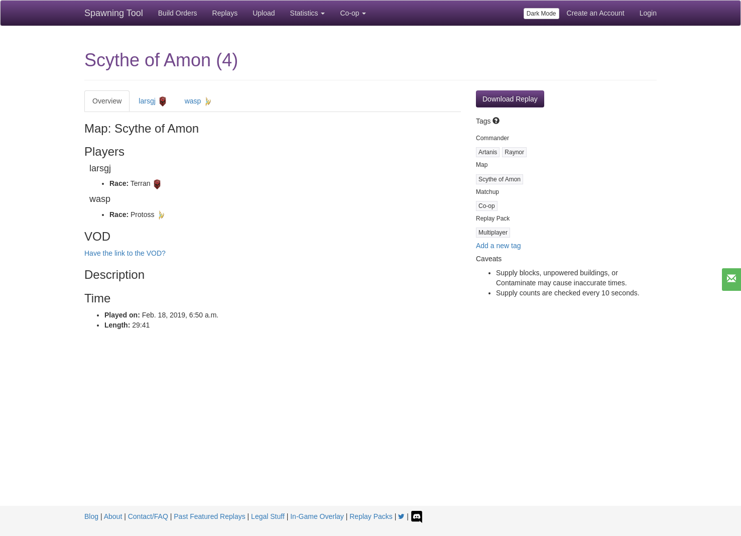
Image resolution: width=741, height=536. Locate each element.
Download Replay (510, 99)
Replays (225, 13)
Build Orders (177, 13)
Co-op (486, 205)
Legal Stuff (268, 516)
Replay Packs (371, 516)
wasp (199, 101)
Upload (264, 13)
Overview (106, 101)
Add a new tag (498, 246)
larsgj (153, 101)
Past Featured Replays (209, 516)
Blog (91, 516)
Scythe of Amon (499, 179)
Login (648, 13)
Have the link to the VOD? (125, 253)
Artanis (487, 152)
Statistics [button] (307, 13)
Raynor (514, 152)
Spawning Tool (113, 13)
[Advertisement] (370, 430)
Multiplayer (493, 232)
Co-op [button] (353, 13)
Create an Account (596, 13)
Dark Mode (541, 13)
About (113, 516)
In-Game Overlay (317, 516)
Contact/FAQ (148, 516)
